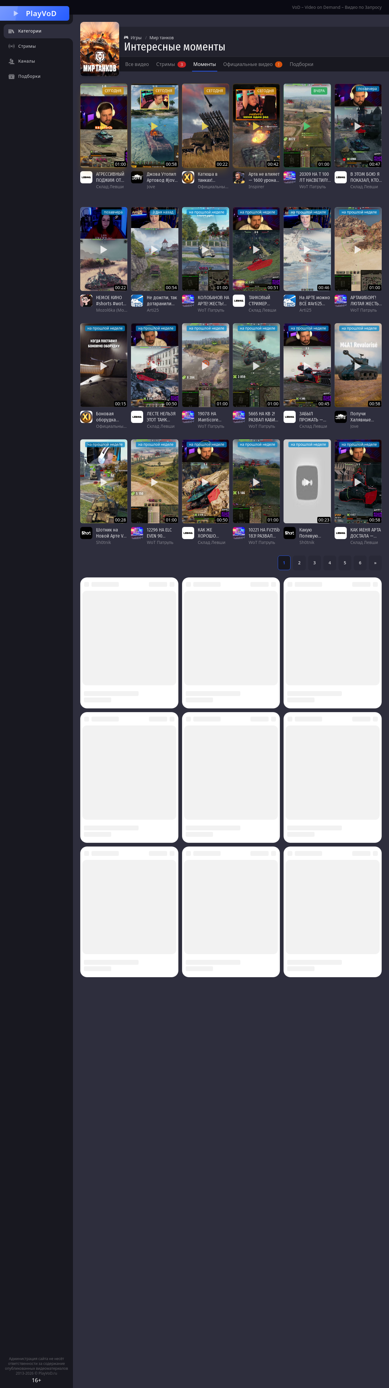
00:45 (323, 404)
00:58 (171, 164)
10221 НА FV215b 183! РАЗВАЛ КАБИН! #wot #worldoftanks (264, 539)
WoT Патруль (312, 186)
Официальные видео (253, 64)
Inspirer (256, 186)
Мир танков (162, 37)
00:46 (323, 287)
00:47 (374, 164)
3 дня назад (163, 212)
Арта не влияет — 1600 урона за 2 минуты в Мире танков (264, 183)
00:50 (171, 404)
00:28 (120, 520)
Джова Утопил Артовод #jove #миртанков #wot (162, 183)
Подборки (301, 64)
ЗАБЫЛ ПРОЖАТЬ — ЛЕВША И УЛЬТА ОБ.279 (312, 423)
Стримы (171, 64)
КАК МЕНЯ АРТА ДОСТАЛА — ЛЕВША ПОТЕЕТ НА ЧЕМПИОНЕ (365, 539)
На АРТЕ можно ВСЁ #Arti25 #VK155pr (314, 304)
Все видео (137, 64)
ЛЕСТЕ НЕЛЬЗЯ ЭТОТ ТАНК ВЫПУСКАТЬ (161, 420)
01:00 (120, 164)
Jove (151, 186)
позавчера (367, 88)
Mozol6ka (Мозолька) (117, 310)
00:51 (273, 287)
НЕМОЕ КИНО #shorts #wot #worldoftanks (111, 304)
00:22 (222, 164)
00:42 (273, 164)
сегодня (113, 90)
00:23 (323, 520)
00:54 (171, 287)
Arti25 (153, 310)
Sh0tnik (103, 542)
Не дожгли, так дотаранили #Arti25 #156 (162, 304)
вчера (319, 90)
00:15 (120, 404)
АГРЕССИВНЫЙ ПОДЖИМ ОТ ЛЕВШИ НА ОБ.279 (110, 183)
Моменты (204, 64)
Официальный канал (219, 186)
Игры (133, 37)
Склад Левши (110, 186)
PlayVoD (34, 13)
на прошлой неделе (206, 212)
